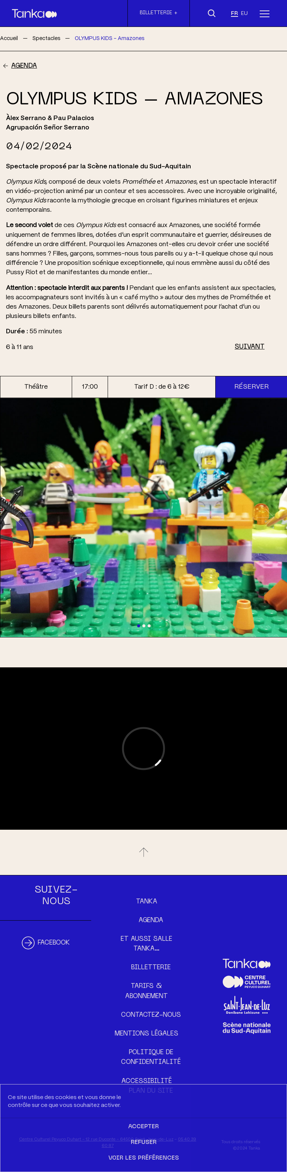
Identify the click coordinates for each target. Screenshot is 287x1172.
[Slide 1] (138, 626)
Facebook (54, 943)
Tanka (146, 902)
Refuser (144, 1142)
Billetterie (151, 968)
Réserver (251, 387)
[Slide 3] (149, 626)
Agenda (24, 66)
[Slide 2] (143, 626)
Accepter (143, 1126)
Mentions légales (146, 1034)
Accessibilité (146, 1081)
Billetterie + (159, 12)
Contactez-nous (151, 1015)
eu (244, 13)
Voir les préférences (143, 1158)
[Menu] (264, 13)
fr (234, 13)
